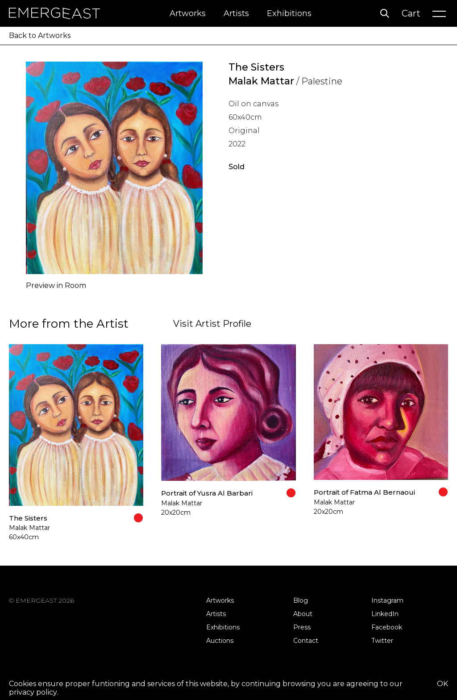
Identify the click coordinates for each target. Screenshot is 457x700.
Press (302, 627)
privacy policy (33, 692)
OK (442, 683)
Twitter (382, 641)
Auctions (219, 641)
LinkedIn (385, 614)
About (302, 614)
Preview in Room (56, 285)
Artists (236, 13)
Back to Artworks (40, 35)
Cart (411, 13)
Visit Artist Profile (212, 324)
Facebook (386, 627)
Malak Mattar (261, 81)
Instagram (387, 600)
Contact (305, 641)
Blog (300, 600)
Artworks (188, 13)
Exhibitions (289, 13)
